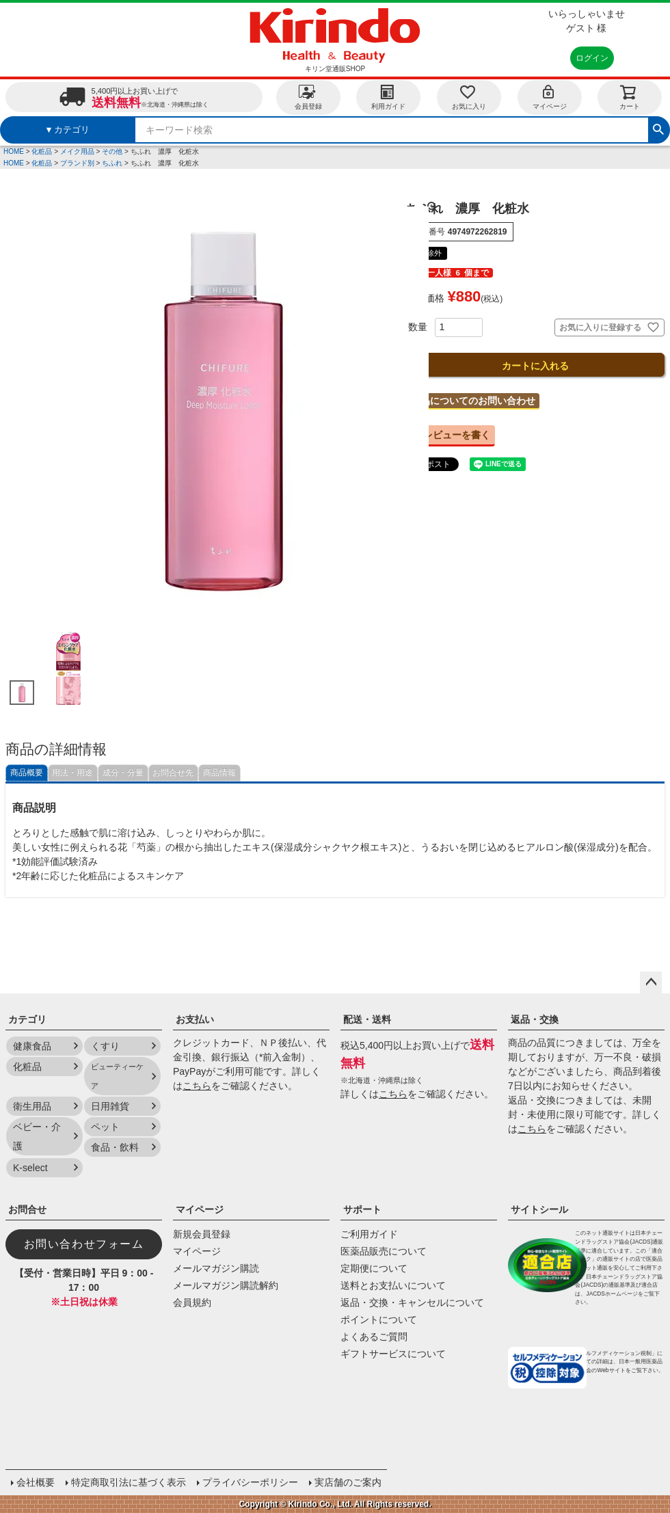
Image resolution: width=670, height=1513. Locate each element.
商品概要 (26, 772)
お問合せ (27, 1209)
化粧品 (41, 151)
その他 (112, 151)
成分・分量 (123, 772)
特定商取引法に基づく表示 (128, 1482)
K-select (30, 1167)
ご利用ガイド (369, 1234)
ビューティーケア (117, 1076)
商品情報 (219, 772)
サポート (362, 1209)
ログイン (592, 58)
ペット (105, 1126)
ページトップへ (651, 982)
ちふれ (112, 163)
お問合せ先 (172, 772)
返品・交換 (535, 1019)
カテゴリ (27, 1019)
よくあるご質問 (373, 1336)
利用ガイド (388, 96)
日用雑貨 (110, 1106)
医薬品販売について (383, 1251)
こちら (197, 1085)
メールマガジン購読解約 (225, 1285)
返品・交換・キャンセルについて (412, 1302)
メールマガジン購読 (216, 1268)
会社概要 (35, 1482)
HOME (13, 151)
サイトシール (539, 1209)
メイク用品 (77, 151)
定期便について (373, 1268)
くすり (105, 1046)
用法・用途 (72, 772)
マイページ (550, 96)
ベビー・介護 (37, 1136)
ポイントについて (378, 1319)
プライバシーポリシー (250, 1482)
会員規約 (192, 1302)
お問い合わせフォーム (84, 1244)
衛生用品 (32, 1106)
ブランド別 (77, 163)
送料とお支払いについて (393, 1285)
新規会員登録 (201, 1234)
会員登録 (308, 96)
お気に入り (469, 96)
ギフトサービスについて (393, 1353)
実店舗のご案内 (347, 1482)
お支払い (195, 1019)
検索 (658, 128)
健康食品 (32, 1046)
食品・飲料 (115, 1147)
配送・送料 (367, 1019)
